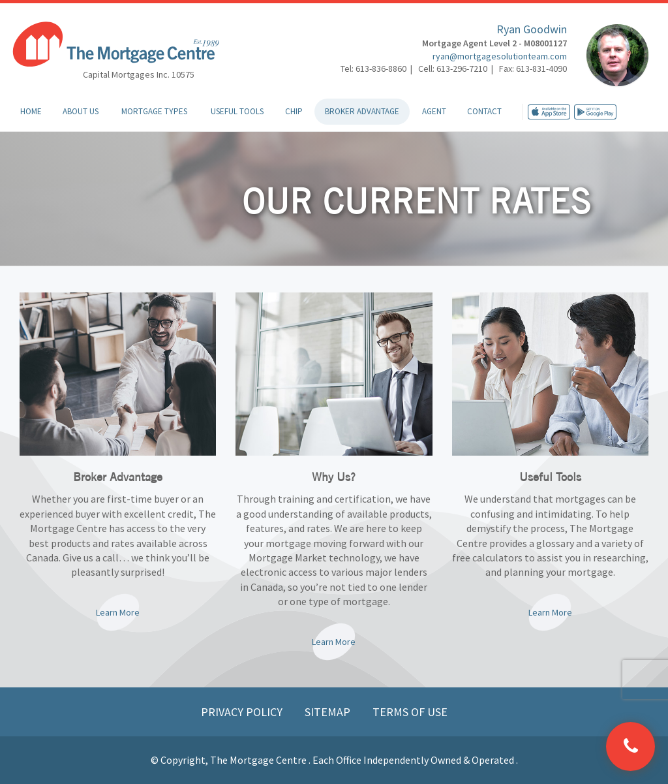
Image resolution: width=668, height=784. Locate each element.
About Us (81, 111)
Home (31, 111)
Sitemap (329, 711)
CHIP (294, 111)
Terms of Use (410, 711)
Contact (484, 111)
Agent (434, 111)
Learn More (118, 612)
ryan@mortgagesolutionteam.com (500, 56)
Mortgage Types (154, 111)
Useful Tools (237, 111)
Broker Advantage (362, 111)
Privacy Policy (243, 711)
